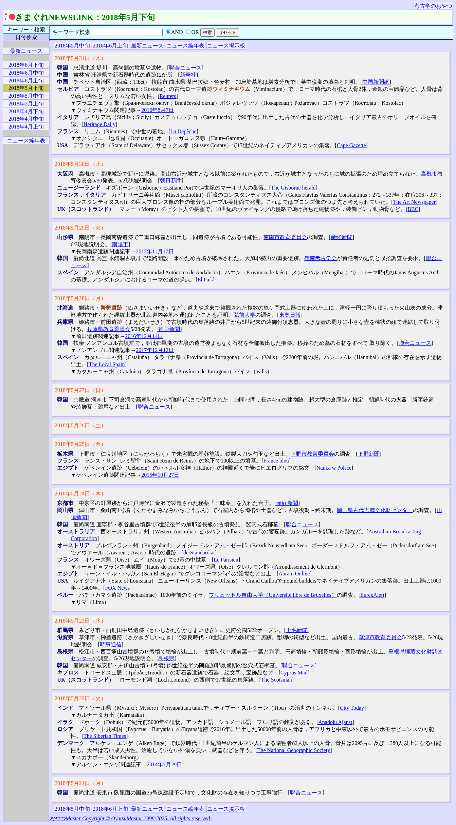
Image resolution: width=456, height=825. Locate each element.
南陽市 (120, 244)
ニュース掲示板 (226, 45)
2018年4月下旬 (26, 111)
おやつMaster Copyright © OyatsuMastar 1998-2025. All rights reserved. (130, 818)
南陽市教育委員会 (285, 237)
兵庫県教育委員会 (108, 329)
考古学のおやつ (433, 6)
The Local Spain (107, 364)
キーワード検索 (26, 30)
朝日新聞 (171, 180)
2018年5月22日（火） (80, 698)
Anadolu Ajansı (335, 722)
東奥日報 (290, 315)
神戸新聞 (169, 329)
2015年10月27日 (160, 475)
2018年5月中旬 (72, 45)
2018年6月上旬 (110, 45)
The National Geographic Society (293, 750)
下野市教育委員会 (312, 454)
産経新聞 (341, 237)
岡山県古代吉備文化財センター (375, 510)
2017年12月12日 (155, 350)
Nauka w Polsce (333, 468)
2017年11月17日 (155, 251)
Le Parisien (226, 560)
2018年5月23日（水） (80, 621)
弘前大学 (244, 315)
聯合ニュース (185, 68)
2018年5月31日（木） (80, 58)
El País (205, 279)
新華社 (188, 75)
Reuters (168, 96)
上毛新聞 (297, 630)
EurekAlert (372, 595)
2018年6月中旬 (26, 73)
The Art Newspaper (414, 202)
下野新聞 (369, 454)
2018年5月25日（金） (80, 444)
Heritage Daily (100, 124)
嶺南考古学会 (320, 258)
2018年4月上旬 (26, 127)
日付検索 (26, 37)
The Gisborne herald (293, 188)
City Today (352, 708)
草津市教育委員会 (380, 637)
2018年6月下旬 (26, 65)
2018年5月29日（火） (80, 228)
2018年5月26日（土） (80, 425)
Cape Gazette (351, 145)
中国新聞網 (375, 82)
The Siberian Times (105, 736)
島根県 (166, 658)
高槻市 (429, 174)
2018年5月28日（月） (80, 298)
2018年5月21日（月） (80, 783)
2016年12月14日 (144, 336)
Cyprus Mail (294, 672)
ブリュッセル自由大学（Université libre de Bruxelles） (272, 595)
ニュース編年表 (185, 45)
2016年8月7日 (157, 110)
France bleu (276, 461)
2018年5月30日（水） (80, 164)
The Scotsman (276, 680)
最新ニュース (147, 45)
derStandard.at (199, 552)
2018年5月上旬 (26, 103)
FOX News (117, 588)
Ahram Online (294, 573)
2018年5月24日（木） (80, 493)
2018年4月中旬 (26, 119)
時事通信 (111, 644)
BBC (412, 209)
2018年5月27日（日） (80, 390)
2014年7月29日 (164, 764)
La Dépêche (183, 131)
